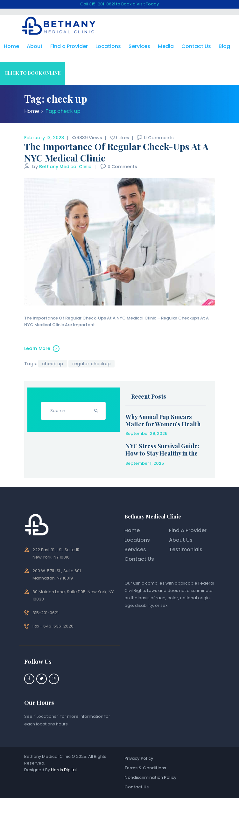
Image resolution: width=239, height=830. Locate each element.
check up (52, 363)
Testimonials (185, 549)
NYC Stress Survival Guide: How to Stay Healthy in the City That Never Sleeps (162, 453)
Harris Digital (64, 770)
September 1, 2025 (144, 463)
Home (31, 111)
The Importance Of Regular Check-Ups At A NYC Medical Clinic (116, 152)
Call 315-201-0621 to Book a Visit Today (119, 4)
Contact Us (139, 559)
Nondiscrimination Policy (150, 777)
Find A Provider (188, 530)
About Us (181, 540)
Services (135, 549)
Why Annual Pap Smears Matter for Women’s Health (162, 420)
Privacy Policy (138, 758)
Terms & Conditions (145, 768)
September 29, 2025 (146, 433)
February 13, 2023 (44, 137)
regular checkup (91, 363)
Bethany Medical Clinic (66, 166)
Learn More (37, 348)
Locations (137, 540)
